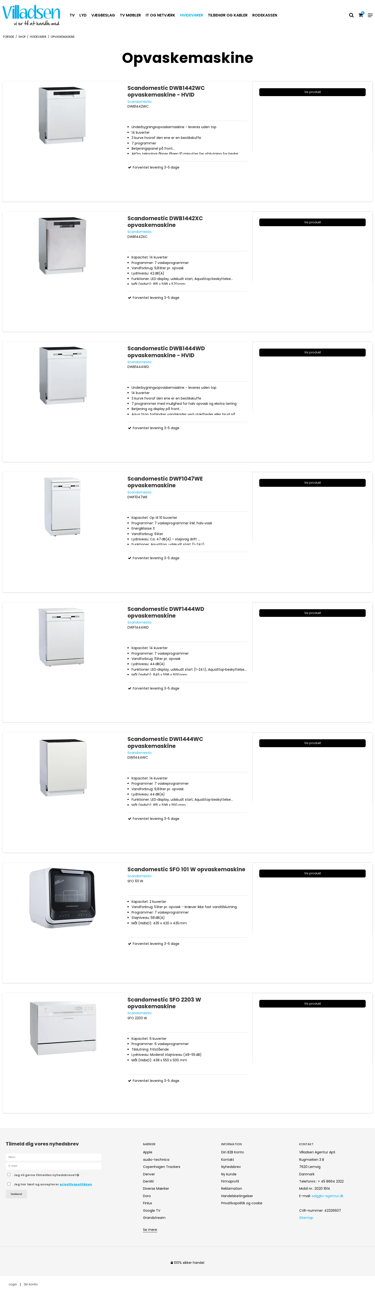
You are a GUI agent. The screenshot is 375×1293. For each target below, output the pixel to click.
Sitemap (306, 1217)
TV (72, 15)
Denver (149, 1174)
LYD (83, 15)
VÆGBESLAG (103, 15)
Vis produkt (312, 92)
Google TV (151, 1210)
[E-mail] (53, 1165)
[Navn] (53, 1157)
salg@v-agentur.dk (327, 1196)
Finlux (147, 1203)
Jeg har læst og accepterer (53, 1184)
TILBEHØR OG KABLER (228, 15)
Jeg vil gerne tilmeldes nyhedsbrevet (63, 1174)
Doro (147, 1196)
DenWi (148, 1181)
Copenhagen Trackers (161, 1166)
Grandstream (154, 1217)
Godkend (16, 1194)
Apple (147, 1152)
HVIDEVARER (191, 15)
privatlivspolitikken (76, 1184)
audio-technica (156, 1159)
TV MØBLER (130, 15)
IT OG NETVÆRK (160, 15)
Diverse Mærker (156, 1188)
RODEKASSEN (264, 15)
